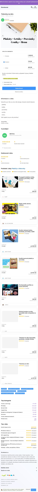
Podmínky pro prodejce (6, 483)
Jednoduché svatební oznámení (8, 391)
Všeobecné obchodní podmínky (8, 481)
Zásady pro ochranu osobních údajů (9, 479)
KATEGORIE (35, 7)
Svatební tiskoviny (22, 391)
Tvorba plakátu (32, 171)
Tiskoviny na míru (24, 364)
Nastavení (28, 489)
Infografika (4, 388)
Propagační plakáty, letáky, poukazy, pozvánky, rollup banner (26, 178)
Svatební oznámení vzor (14, 388)
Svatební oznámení (6, 171)
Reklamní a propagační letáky (19, 171)
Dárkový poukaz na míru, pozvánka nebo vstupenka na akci (27, 313)
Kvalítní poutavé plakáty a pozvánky (26, 259)
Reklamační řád (4, 485)
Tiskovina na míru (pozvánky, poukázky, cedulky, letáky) (27, 338)
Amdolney (7, 19)
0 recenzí (12, 20)
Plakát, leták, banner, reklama (25, 204)
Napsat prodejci (19, 91)
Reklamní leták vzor (20, 393)
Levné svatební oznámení (27, 388)
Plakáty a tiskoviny (18, 168)
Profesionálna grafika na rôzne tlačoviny (26, 285)
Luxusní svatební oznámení (7, 393)
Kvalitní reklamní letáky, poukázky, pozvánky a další (26, 230)
